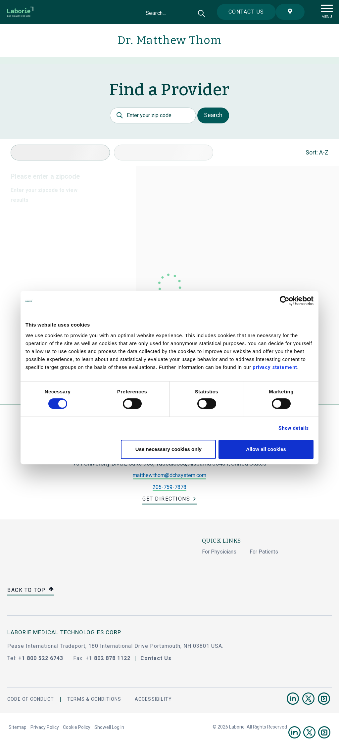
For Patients (264, 552)
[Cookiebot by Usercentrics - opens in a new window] (285, 301)
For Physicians (219, 552)
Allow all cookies (266, 449)
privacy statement (275, 367)
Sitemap (17, 727)
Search (213, 114)
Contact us (246, 12)
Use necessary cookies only (168, 449)
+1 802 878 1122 (107, 658)
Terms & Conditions (94, 699)
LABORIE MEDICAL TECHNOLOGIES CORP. (64, 632)
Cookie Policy (76, 727)
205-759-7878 (169, 487)
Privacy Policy (44, 727)
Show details (293, 428)
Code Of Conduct (30, 699)
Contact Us (155, 658)
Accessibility (153, 699)
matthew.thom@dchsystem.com (169, 475)
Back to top (30, 590)
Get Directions (166, 499)
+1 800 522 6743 (40, 658)
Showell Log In (109, 727)
